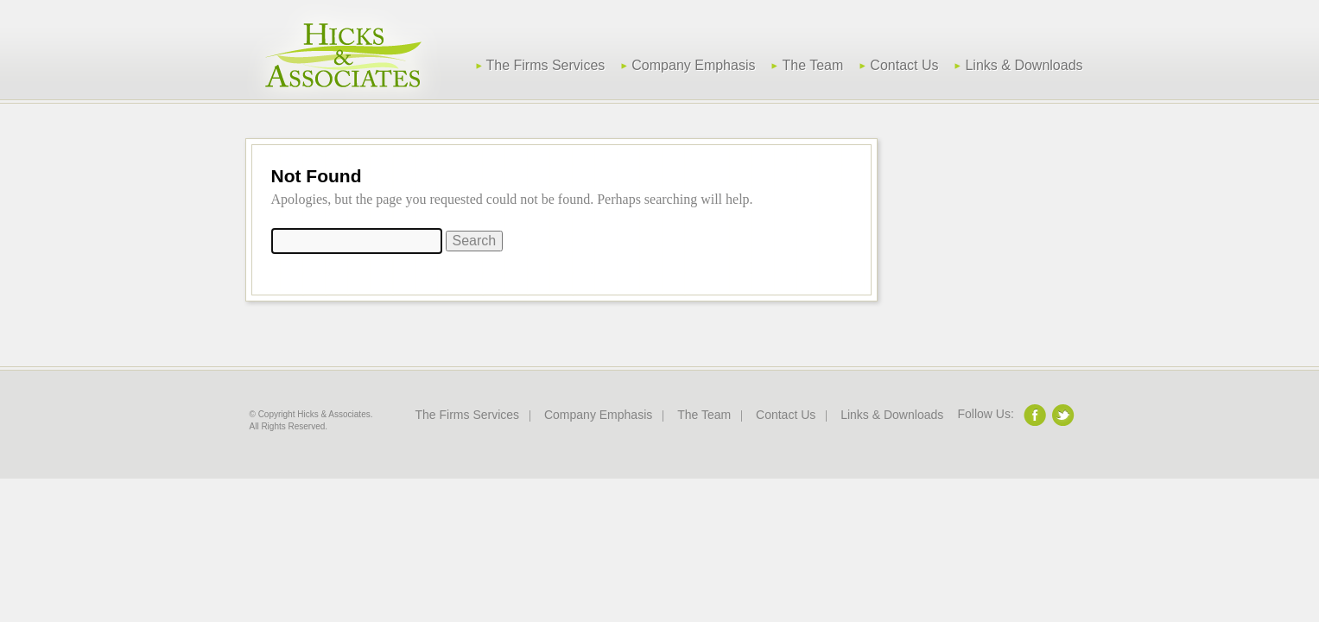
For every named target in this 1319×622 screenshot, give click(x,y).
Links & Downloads (1023, 65)
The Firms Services (546, 65)
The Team (812, 65)
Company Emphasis (693, 65)
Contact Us (904, 65)
